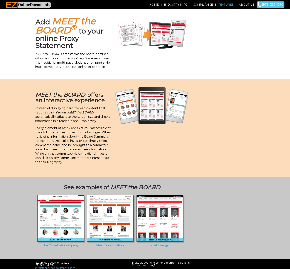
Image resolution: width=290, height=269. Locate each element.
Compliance (203, 4)
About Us (246, 4)
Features (225, 4)
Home (154, 4)
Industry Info (176, 4)
